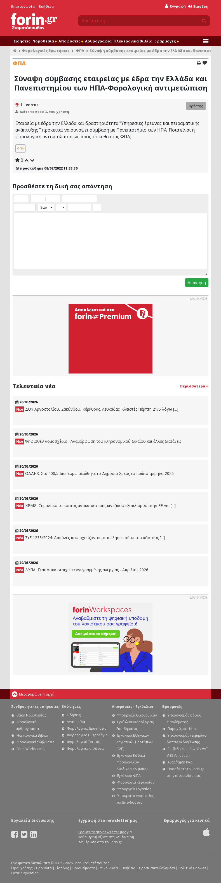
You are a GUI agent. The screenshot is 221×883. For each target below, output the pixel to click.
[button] (18, 199)
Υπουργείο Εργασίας (134, 789)
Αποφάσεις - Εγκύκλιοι (132, 706)
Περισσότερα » (194, 386)
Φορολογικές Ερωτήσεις (46, 50)
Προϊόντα (44, 868)
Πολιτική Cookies (192, 868)
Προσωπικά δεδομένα (157, 868)
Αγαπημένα (76, 721)
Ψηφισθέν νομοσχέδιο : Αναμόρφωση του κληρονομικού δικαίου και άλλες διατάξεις (98, 441)
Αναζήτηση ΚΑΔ (180, 762)
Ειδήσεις (22, 41)
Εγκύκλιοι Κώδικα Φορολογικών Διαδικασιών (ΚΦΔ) (131, 762)
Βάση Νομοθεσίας (31, 715)
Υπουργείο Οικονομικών (137, 715)
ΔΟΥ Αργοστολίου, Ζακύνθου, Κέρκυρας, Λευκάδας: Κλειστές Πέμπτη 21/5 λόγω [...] (96, 409)
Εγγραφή (175, 6)
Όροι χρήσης (21, 868)
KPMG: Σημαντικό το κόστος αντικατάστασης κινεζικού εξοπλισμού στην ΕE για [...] (95, 506)
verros (32, 104)
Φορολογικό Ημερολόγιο (87, 735)
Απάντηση (197, 282)
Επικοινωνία (23, 6)
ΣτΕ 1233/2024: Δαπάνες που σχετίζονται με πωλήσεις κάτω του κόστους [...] (90, 538)
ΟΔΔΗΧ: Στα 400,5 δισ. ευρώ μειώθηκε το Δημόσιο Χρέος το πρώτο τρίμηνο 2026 (94, 474)
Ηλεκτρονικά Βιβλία (133, 41)
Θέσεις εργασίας (24, 873)
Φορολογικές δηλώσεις (35, 742)
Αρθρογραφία (98, 41)
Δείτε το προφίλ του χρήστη (44, 112)
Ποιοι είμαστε (83, 868)
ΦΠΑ (80, 50)
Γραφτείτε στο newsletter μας (102, 832)
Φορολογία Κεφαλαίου (136, 782)
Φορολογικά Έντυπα (83, 741)
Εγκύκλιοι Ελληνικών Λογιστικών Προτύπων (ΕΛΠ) (134, 742)
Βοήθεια (46, 6)
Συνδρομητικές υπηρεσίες (35, 706)
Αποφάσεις (70, 41)
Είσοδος (198, 6)
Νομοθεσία (44, 41)
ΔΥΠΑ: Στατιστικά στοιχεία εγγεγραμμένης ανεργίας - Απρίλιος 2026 (81, 570)
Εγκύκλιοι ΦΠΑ (129, 775)
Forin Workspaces (31, 748)
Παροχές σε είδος (182, 728)
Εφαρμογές (166, 41)
